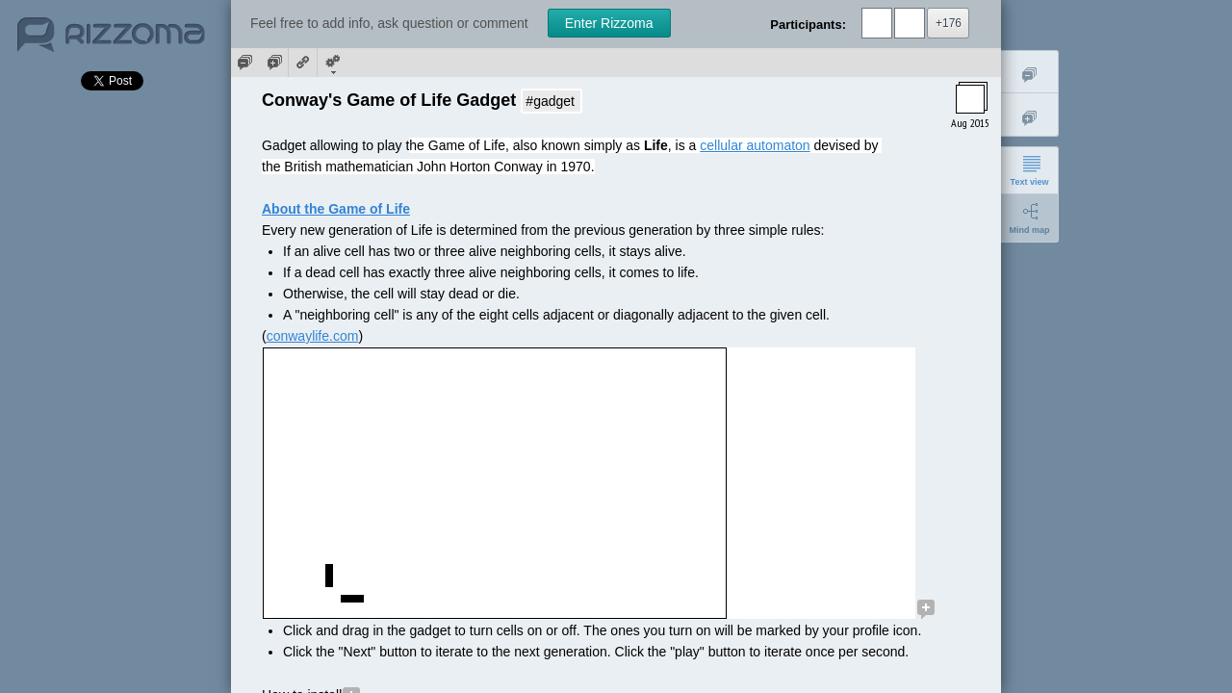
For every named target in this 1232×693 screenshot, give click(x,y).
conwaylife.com (313, 336)
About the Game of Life (336, 209)
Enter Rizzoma (609, 23)
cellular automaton (754, 145)
